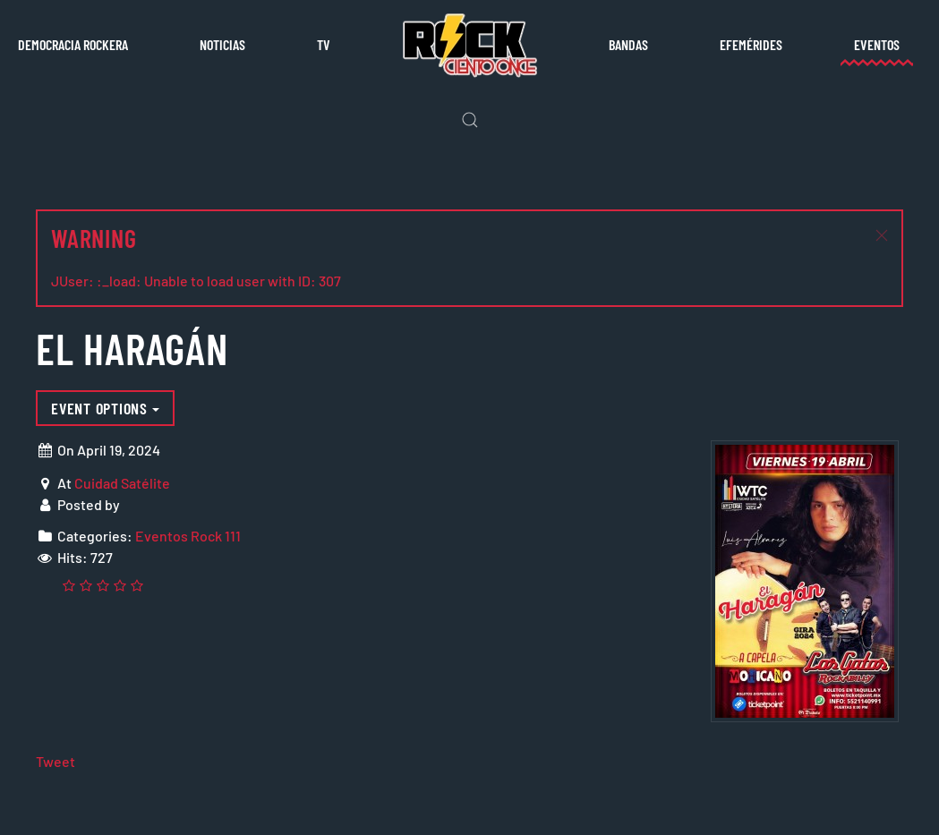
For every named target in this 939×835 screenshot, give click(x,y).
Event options (105, 408)
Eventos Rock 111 (188, 535)
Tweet (55, 761)
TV (323, 44)
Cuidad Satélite (122, 482)
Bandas (628, 44)
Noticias (222, 44)
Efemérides (751, 44)
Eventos (877, 44)
